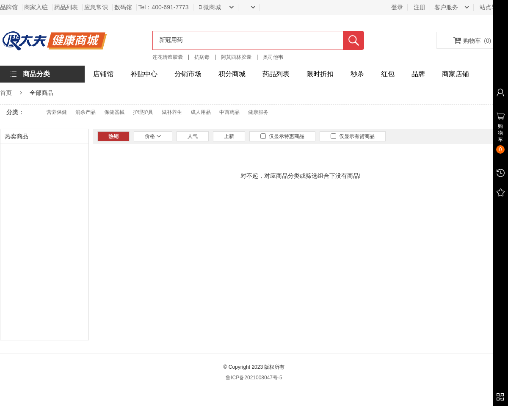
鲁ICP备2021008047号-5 (254, 378)
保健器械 (114, 112)
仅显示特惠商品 (282, 136)
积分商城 (232, 73)
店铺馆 (103, 73)
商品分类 (36, 73)
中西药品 (229, 112)
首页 (6, 92)
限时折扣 (320, 73)
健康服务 (258, 112)
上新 (229, 136)
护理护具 (143, 112)
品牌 (418, 73)
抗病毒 (202, 57)
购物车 (472, 40)
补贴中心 (143, 73)
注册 (419, 7)
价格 (153, 136)
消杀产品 (85, 112)
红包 (388, 73)
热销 (113, 136)
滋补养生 (172, 112)
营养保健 (57, 112)
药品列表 (276, 73)
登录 (397, 7)
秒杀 (357, 73)
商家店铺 (455, 73)
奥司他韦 (273, 57)
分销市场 (188, 73)
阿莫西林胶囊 (236, 57)
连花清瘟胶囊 (167, 57)
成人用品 (200, 112)
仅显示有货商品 (353, 136)
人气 (193, 136)
